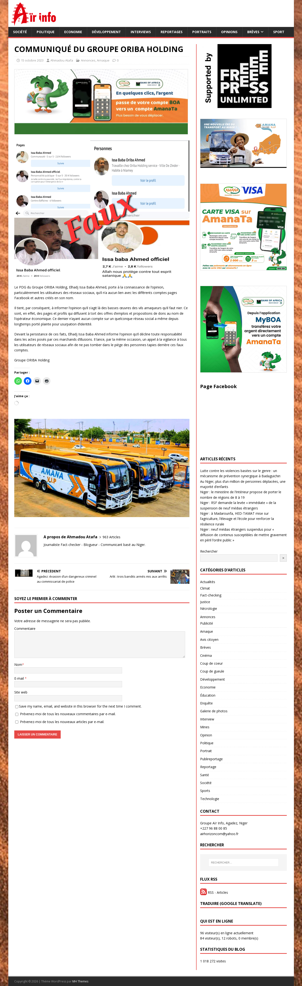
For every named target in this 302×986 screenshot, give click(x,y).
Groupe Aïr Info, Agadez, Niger (224, 823)
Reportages (172, 32)
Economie (73, 32)
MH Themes (80, 981)
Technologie (209, 798)
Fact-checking (210, 595)
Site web (20, 692)
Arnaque (103, 60)
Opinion (206, 735)
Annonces (88, 60)
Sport (278, 32)
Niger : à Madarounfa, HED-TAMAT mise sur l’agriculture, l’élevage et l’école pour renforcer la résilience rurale (237, 518)
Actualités (207, 582)
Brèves (253, 32)
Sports (205, 790)
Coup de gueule (212, 671)
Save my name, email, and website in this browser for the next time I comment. (80, 706)
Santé (204, 775)
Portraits (201, 32)
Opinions (229, 32)
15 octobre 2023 (32, 60)
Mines (204, 727)
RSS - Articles (214, 892)
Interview (207, 719)
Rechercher (209, 551)
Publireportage (211, 759)
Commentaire (24, 628)
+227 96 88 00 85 (213, 828)
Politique (45, 32)
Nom (18, 664)
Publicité (206, 623)
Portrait (206, 751)
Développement (106, 32)
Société (20, 32)
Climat (205, 588)
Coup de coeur (211, 663)
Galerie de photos (214, 711)
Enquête (206, 703)
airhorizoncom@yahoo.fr (219, 834)
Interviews (141, 32)
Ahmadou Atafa (61, 60)
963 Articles (111, 537)
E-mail (19, 678)
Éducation (207, 695)
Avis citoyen (209, 639)
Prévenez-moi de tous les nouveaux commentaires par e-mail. (68, 714)
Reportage (208, 767)
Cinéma (206, 655)
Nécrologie (208, 608)
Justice (205, 602)
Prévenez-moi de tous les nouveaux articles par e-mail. (62, 721)
